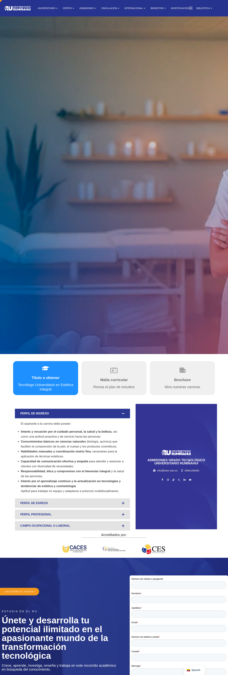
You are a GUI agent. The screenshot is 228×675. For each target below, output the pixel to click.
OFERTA (68, 8)
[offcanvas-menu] (189, 8)
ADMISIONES (87, 8)
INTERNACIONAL (135, 8)
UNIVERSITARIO (47, 8)
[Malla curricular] (113, 370)
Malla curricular (114, 380)
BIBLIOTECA (204, 8)
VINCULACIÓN (110, 8)
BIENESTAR (158, 8)
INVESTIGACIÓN (181, 8)
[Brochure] (182, 370)
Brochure (182, 380)
